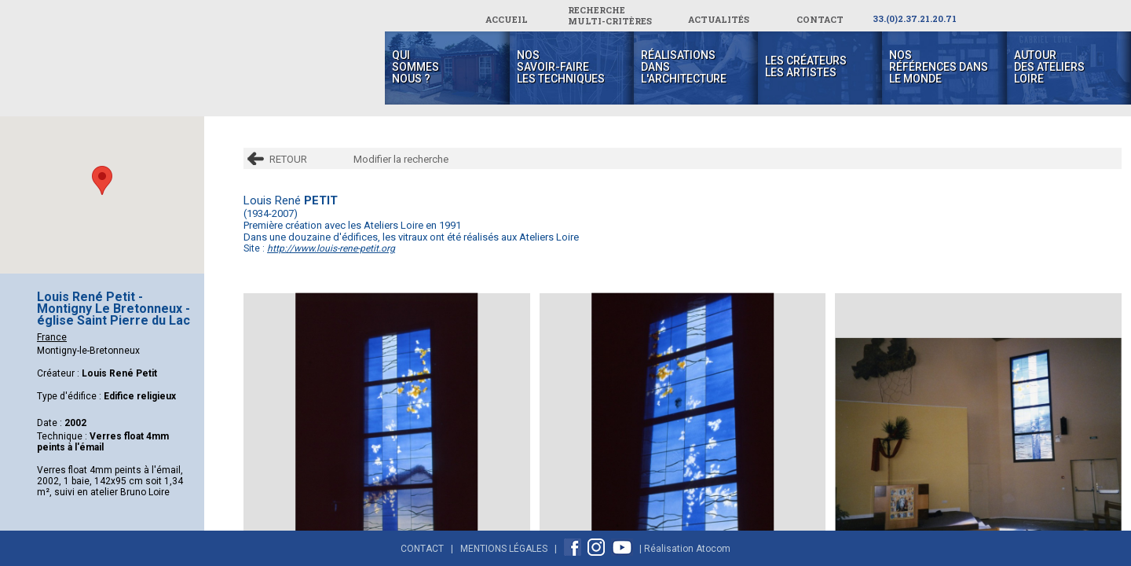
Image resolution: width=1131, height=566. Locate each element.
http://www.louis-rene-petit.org (331, 248)
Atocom (713, 548)
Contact (422, 548)
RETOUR (288, 159)
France (52, 337)
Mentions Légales (503, 548)
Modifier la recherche (400, 159)
